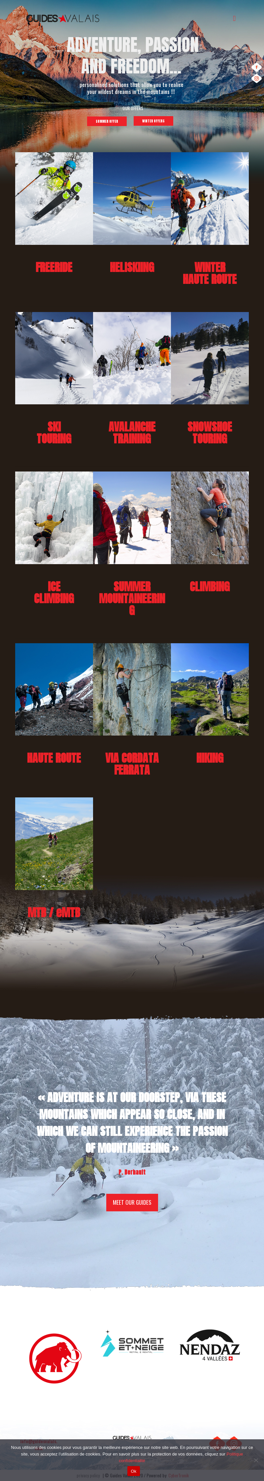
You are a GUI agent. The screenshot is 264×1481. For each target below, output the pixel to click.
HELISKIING (132, 267)
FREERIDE (54, 267)
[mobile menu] (234, 17)
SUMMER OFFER (107, 121)
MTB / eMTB (54, 912)
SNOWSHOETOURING (209, 432)
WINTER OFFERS (153, 120)
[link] (54, 198)
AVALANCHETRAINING (132, 432)
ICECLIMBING (54, 592)
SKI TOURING (54, 432)
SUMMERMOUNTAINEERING (132, 598)
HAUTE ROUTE (54, 757)
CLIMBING (210, 586)
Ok (133, 1471)
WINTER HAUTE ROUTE (210, 273)
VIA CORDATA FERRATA (132, 763)
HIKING (209, 757)
